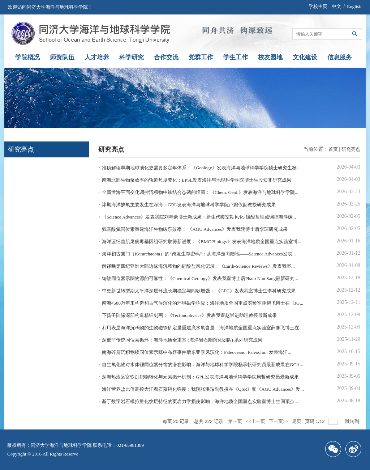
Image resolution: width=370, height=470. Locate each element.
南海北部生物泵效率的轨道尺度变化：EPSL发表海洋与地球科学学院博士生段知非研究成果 (196, 180)
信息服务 (339, 57)
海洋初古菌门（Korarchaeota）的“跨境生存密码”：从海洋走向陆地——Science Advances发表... (199, 254)
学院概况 (27, 57)
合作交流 (166, 57)
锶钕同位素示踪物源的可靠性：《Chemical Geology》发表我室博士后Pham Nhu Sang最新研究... (200, 278)
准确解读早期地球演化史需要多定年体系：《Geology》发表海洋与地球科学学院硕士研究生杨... (201, 167)
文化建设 (305, 57)
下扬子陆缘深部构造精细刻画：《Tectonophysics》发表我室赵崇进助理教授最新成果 (189, 315)
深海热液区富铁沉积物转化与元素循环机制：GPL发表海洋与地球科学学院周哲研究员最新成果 (200, 377)
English (354, 6)
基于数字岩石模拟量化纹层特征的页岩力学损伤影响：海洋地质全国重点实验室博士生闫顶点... (200, 401)
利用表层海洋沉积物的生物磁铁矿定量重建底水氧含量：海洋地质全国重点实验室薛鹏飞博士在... (202, 327)
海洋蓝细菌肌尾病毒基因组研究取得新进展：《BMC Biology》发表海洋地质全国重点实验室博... (201, 241)
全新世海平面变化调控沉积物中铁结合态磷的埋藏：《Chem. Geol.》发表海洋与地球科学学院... (200, 192)
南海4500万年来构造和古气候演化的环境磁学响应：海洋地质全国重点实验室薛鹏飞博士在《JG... (202, 303)
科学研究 (131, 57)
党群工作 (201, 57)
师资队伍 (62, 57)
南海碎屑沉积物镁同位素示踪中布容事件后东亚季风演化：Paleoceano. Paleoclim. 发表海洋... (196, 352)
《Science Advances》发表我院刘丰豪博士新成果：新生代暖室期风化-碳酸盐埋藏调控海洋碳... (199, 217)
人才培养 (97, 57)
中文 (336, 6)
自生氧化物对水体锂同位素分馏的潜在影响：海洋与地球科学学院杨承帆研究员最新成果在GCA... (202, 364)
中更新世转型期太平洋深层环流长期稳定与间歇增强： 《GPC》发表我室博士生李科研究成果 (199, 290)
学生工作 (235, 57)
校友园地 (270, 57)
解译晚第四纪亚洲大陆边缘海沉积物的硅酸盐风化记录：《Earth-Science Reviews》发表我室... (198, 266)
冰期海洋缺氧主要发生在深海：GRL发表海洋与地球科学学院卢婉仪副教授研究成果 (189, 204)
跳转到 (352, 421)
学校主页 (318, 6)
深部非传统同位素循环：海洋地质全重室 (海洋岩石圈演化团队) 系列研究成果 (182, 340)
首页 (333, 149)
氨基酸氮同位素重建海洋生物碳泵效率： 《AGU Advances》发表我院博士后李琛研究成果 (195, 229)
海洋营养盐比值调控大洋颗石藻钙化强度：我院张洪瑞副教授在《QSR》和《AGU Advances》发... (203, 389)
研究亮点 (350, 149)
